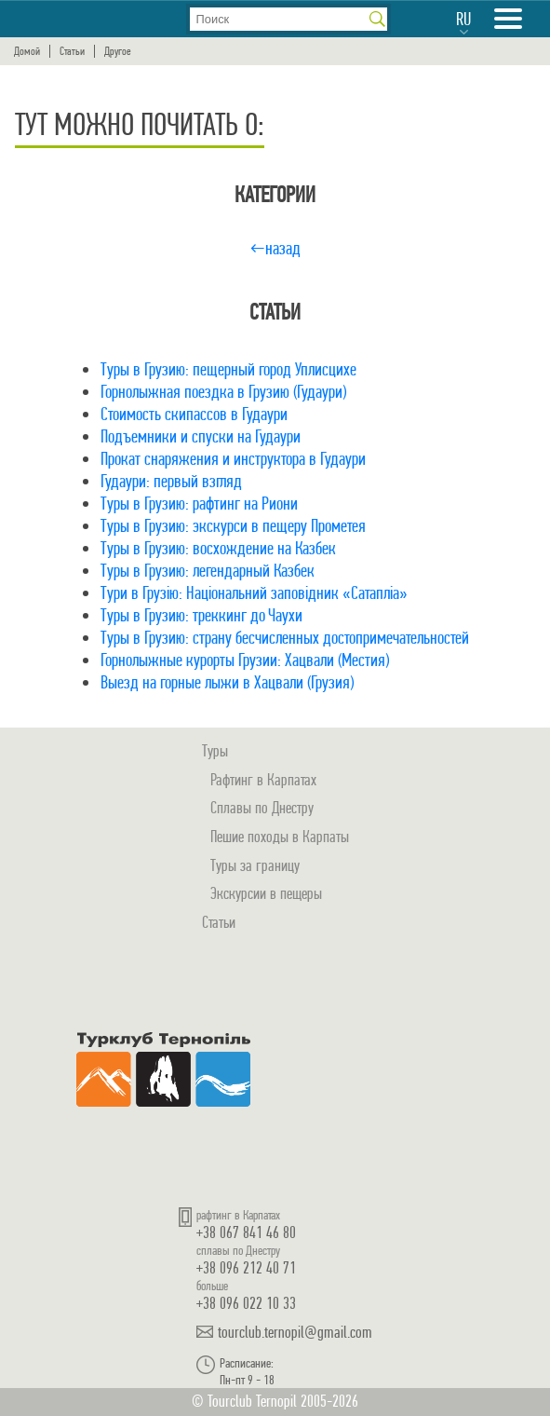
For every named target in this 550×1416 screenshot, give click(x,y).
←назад (275, 248)
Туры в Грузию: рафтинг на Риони (199, 503)
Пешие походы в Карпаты (279, 836)
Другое (117, 51)
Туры (215, 750)
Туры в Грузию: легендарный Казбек (208, 570)
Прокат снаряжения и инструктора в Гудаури (233, 459)
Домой (27, 51)
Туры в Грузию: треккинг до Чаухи (201, 615)
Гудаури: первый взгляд (171, 481)
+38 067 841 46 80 (246, 1232)
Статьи (72, 51)
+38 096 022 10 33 (246, 1303)
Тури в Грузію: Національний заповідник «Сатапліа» (254, 593)
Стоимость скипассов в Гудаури (194, 414)
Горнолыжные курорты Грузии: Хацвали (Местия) (245, 660)
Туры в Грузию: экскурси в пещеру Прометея (233, 526)
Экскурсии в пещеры (266, 893)
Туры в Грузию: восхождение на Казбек (218, 548)
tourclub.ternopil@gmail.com (295, 1332)
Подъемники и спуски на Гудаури (201, 436)
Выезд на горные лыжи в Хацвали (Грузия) (227, 682)
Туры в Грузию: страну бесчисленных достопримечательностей (285, 637)
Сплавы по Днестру (262, 807)
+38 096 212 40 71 (246, 1267)
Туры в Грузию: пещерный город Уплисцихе (228, 369)
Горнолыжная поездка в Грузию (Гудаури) (223, 391)
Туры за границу (255, 865)
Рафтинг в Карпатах (263, 779)
